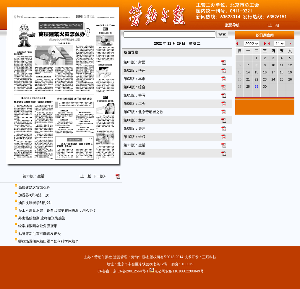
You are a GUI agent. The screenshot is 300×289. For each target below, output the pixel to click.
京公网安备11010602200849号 (179, 271)
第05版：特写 (134, 95)
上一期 (273, 25)
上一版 (85, 176)
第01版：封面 (134, 62)
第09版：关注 (134, 128)
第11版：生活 (134, 145)
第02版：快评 (134, 70)
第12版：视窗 (134, 153)
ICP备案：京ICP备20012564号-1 (122, 271)
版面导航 (232, 25)
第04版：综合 (134, 87)
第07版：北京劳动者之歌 (143, 112)
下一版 (99, 176)
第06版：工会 (134, 104)
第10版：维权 (134, 137)
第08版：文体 (134, 120)
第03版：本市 (134, 79)
